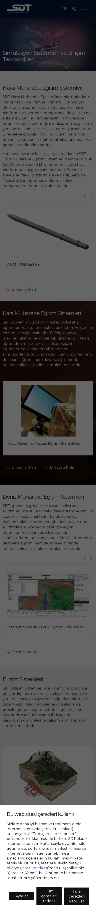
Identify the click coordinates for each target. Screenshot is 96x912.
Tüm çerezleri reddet (49, 896)
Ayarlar (21, 896)
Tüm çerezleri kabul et (77, 896)
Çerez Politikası (34, 868)
